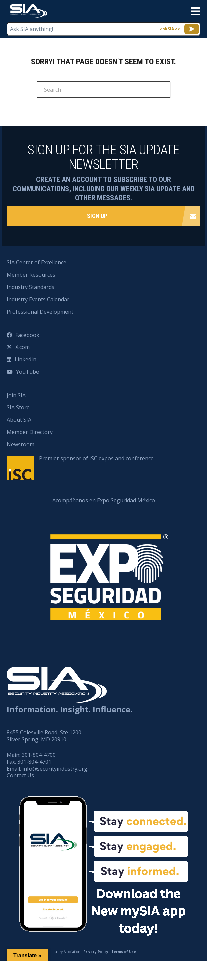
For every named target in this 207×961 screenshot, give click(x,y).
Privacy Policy (95, 951)
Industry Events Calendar (38, 299)
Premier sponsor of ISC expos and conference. (97, 458)
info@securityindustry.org (54, 768)
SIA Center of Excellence (36, 262)
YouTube (27, 371)
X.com (22, 347)
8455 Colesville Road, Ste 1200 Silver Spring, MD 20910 (44, 736)
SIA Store (18, 407)
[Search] (103, 89)
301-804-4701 (34, 761)
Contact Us (20, 775)
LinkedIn (25, 359)
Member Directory (30, 432)
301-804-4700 (39, 754)
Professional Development (40, 311)
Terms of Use (123, 951)
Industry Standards (30, 287)
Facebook (27, 335)
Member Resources (31, 274)
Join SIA (16, 395)
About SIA (19, 419)
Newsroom (20, 444)
